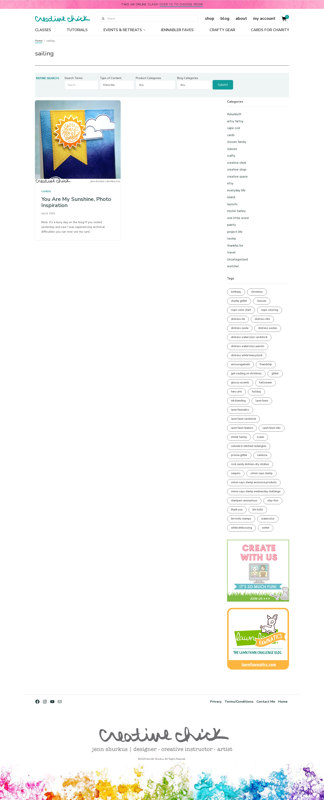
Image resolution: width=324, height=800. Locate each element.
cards (46, 191)
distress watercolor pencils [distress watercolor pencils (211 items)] (247, 346)
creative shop (236, 169)
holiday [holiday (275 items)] (256, 392)
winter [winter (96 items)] (265, 528)
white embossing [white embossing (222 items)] (241, 528)
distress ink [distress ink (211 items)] (238, 319)
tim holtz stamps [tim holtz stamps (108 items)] (241, 519)
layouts (232, 204)
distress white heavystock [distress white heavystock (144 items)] (246, 355)
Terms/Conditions (239, 701)
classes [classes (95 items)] (261, 301)
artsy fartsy (235, 121)
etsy (230, 183)
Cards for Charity (270, 29)
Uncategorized (237, 259)
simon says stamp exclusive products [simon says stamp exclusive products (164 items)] (254, 482)
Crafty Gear (222, 29)
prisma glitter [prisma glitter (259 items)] (239, 455)
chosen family (236, 142)
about (241, 18)
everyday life (236, 190)
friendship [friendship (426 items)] (266, 364)
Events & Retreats (123, 29)
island (231, 197)
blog (224, 18)
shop (209, 18)
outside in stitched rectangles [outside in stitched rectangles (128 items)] (248, 446)
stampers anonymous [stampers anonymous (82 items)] (244, 500)
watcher (233, 266)
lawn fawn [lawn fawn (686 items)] (262, 401)
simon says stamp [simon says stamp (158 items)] (261, 473)
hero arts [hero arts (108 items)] (236, 392)
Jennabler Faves (177, 29)
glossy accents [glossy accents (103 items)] (240, 382)
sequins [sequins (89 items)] (236, 473)
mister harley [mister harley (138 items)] (239, 437)
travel (231, 252)
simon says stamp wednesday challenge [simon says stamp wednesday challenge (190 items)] (255, 491)
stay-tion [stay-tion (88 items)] (272, 500)
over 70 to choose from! (181, 4)
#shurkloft (234, 114)
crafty (231, 156)
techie (231, 239)
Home (38, 41)
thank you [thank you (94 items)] (237, 509)
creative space (237, 176)
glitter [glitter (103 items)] (275, 373)
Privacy (216, 701)
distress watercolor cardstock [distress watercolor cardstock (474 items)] (249, 337)
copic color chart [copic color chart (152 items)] (241, 310)
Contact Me (265, 701)
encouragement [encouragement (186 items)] (240, 364)
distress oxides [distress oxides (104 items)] (267, 328)
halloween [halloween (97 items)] (265, 382)
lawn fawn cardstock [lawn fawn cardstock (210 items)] (243, 419)
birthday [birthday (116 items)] (236, 292)
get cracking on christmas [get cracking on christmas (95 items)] (246, 373)
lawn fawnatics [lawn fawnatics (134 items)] (240, 410)
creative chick (236, 163)
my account (264, 18)
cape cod (233, 128)
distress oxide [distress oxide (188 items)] (239, 328)
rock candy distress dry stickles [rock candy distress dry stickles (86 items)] (250, 464)
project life (234, 232)
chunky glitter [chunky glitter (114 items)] (239, 301)
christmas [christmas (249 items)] (257, 292)
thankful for (235, 246)
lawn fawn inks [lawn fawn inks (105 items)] (272, 428)
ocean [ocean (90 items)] (260, 437)
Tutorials (77, 29)
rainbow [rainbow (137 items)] (262, 455)
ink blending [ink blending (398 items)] (238, 401)
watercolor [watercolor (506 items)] (268, 519)
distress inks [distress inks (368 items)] (262, 319)
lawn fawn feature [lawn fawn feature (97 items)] (242, 428)
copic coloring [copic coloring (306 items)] (269, 310)
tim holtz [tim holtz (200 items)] (258, 509)
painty (231, 225)
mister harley (236, 211)
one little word (238, 218)
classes (232, 149)
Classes (43, 29)
